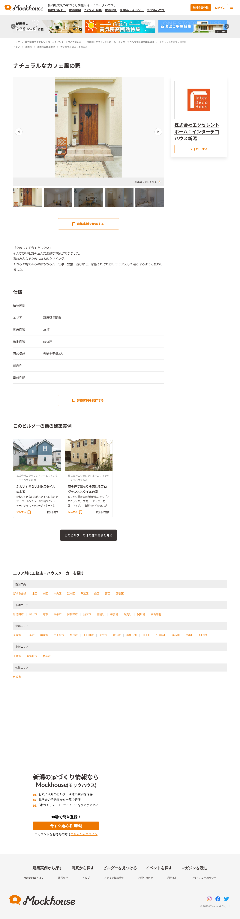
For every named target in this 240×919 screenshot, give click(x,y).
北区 (34, 593)
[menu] (232, 7)
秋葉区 (84, 593)
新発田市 (18, 614)
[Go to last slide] (13, 26)
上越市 (17, 656)
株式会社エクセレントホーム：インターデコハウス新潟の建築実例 (120, 42)
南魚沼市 (131, 635)
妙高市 (47, 656)
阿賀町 (128, 614)
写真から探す (83, 868)
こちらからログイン (84, 834)
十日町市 (88, 635)
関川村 (141, 614)
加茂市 (74, 635)
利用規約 (172, 877)
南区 (96, 593)
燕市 (45, 614)
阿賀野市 (72, 614)
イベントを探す (159, 868)
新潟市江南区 (103, 512)
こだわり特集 (93, 10)
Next (158, 131)
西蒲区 (120, 593)
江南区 (71, 593)
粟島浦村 (156, 614)
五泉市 (58, 614)
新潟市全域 (19, 593)
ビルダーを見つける (120, 868)
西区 (107, 593)
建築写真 (111, 10)
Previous (18, 131)
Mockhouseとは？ (34, 877)
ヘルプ (86, 877)
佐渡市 (17, 676)
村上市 (33, 614)
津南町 (190, 635)
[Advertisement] (120, 721)
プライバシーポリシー (204, 877)
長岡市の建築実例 (46, 46)
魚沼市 (117, 635)
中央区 (58, 593)
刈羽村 (203, 635)
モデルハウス (156, 10)
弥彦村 (114, 614)
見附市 (103, 635)
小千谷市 (59, 635)
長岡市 (28, 46)
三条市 (30, 635)
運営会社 (63, 877)
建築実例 (75, 10)
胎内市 (87, 614)
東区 (45, 593)
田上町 (146, 635)
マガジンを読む (194, 868)
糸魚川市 (32, 656)
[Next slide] (227, 26)
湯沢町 (176, 635)
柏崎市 (44, 635)
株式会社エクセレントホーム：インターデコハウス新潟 (53, 42)
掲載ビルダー (57, 10)
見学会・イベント (132, 10)
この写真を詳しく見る (146, 182)
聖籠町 (101, 614)
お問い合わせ (145, 877)
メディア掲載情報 (114, 877)
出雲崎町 (161, 635)
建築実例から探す (48, 868)
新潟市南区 (52, 512)
